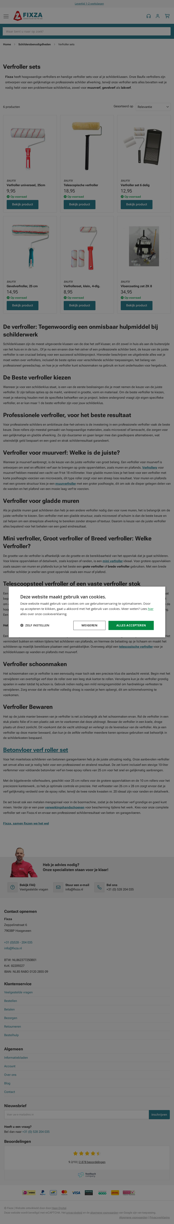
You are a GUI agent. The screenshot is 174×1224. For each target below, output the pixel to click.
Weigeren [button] (89, 625)
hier (151, 609)
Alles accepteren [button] (131, 625)
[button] (34, 625)
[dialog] (87, 612)
